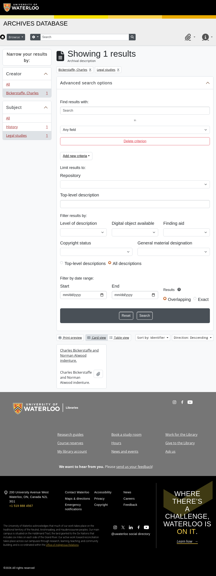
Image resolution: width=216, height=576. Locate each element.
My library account (72, 451)
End (115, 286)
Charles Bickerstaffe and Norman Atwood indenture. (79, 355)
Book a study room (126, 434)
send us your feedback (134, 466)
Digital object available (133, 223)
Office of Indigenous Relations (62, 544)
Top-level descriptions (85, 263)
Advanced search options (86, 83)
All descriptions (127, 263)
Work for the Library (181, 434)
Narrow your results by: (27, 57)
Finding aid (173, 223)
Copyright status (75, 243)
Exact (203, 299)
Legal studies (27, 136)
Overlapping (179, 299)
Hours (116, 443)
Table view (119, 338)
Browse (15, 37)
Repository (70, 175)
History (27, 127)
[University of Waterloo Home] (21, 7)
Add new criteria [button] (75, 156)
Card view (96, 338)
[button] (189, 37)
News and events (124, 451)
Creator (14, 73)
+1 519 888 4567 (21, 505)
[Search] (84, 37)
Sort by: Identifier (151, 338)
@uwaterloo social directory (130, 534)
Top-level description (79, 195)
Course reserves (70, 443)
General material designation (165, 243)
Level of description (78, 223)
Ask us (170, 451)
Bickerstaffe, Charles (27, 94)
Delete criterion (135, 141)
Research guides (70, 434)
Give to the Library (180, 443)
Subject (14, 107)
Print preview (70, 338)
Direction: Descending (191, 338)
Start (64, 286)
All (8, 84)
